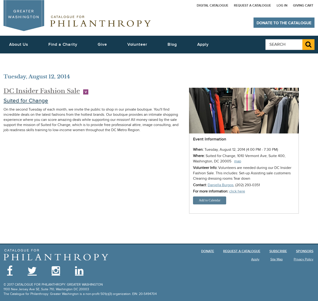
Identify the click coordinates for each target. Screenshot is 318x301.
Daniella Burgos (220, 185)
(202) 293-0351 (247, 185)
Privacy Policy (303, 259)
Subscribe (278, 251)
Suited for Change (26, 100)
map (237, 161)
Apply (203, 44)
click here (237, 191)
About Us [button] (18, 44)
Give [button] (102, 44)
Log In (282, 5)
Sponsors (304, 251)
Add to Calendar (210, 200)
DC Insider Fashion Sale (42, 91)
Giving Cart (303, 5)
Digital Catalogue (212, 5)
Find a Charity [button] (62, 44)
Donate (207, 251)
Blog (172, 44)
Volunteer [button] (137, 44)
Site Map (276, 259)
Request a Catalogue (252, 5)
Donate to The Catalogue (284, 23)
